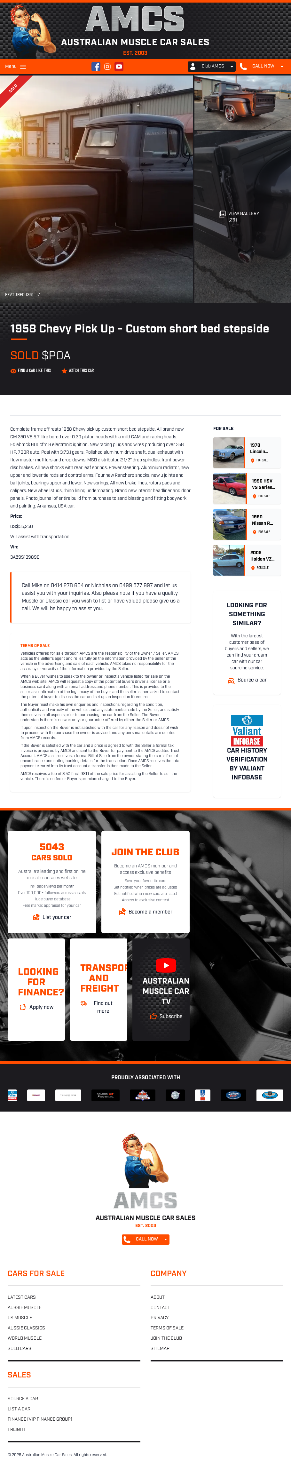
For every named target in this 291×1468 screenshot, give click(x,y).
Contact (160, 1307)
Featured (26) (19, 295)
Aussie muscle (25, 1307)
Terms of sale (167, 1328)
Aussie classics (26, 1328)
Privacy (160, 1318)
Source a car (23, 1399)
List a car (19, 1409)
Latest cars (22, 1297)
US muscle (20, 1318)
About (158, 1297)
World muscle (25, 1338)
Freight (17, 1429)
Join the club (166, 1338)
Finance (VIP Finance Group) (40, 1419)
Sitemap (160, 1348)
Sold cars (19, 1348)
